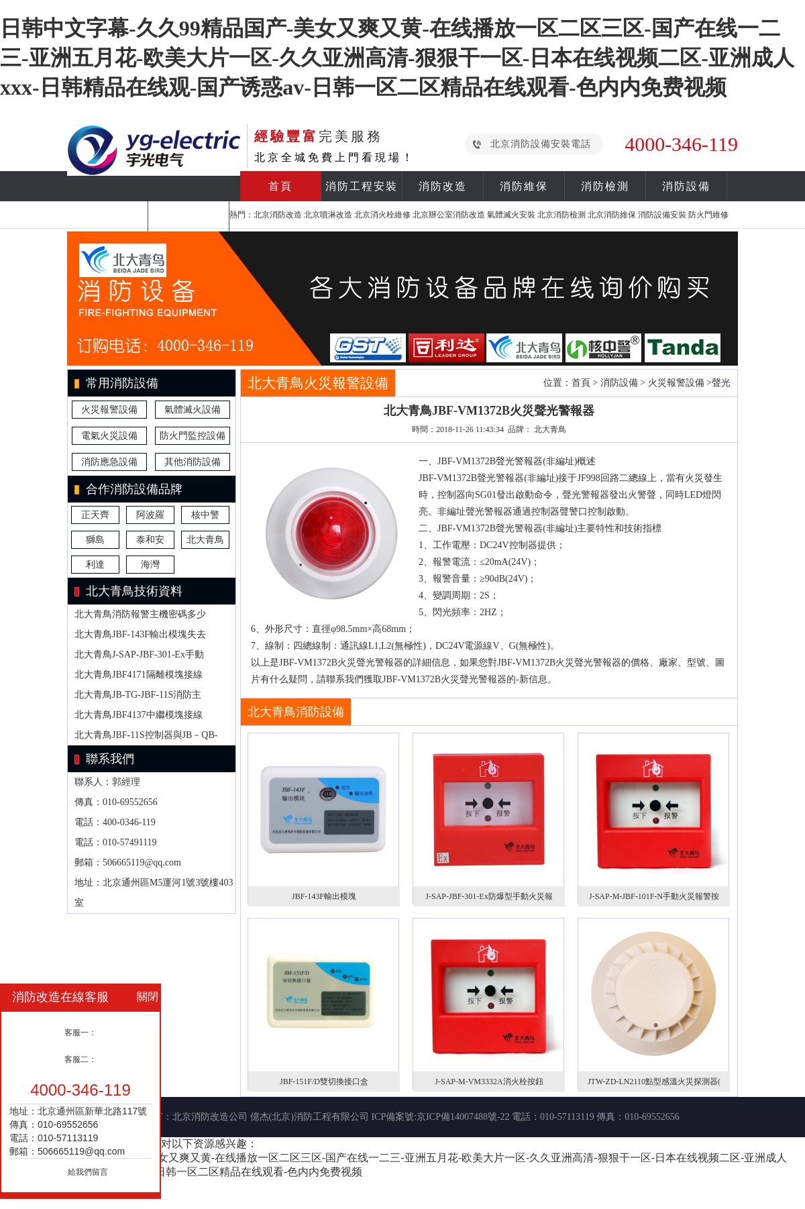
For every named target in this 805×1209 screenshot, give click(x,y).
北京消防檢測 (561, 214)
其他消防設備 (192, 462)
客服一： (80, 1032)
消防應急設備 (109, 462)
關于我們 (188, 216)
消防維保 (524, 186)
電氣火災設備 (109, 436)
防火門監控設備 (192, 436)
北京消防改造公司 (210, 1117)
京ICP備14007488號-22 (463, 1117)
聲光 (721, 383)
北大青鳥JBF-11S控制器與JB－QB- (145, 735)
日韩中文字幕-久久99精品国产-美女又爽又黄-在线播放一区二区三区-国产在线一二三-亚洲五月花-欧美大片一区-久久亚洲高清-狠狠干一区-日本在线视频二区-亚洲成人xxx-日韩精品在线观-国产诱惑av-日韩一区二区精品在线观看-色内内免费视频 (397, 57)
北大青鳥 (205, 540)
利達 (95, 565)
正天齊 (95, 515)
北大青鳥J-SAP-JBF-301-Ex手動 (139, 654)
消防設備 (686, 186)
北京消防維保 (612, 214)
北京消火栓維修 (382, 214)
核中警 (205, 515)
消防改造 (443, 186)
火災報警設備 (109, 410)
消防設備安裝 (662, 214)
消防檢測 (605, 186)
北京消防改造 (278, 214)
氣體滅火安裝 (511, 214)
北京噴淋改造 (328, 214)
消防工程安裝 (361, 186)
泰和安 (150, 540)
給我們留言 (88, 1172)
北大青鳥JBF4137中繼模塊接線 (138, 715)
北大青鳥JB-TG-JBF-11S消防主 (137, 695)
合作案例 (107, 216)
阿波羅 (150, 515)
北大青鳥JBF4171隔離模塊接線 (138, 675)
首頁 (280, 186)
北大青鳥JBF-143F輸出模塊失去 (140, 634)
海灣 (150, 565)
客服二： (80, 1059)
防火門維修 (708, 214)
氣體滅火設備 (192, 410)
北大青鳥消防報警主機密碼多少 (140, 614)
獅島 (95, 540)
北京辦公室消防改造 (449, 214)
